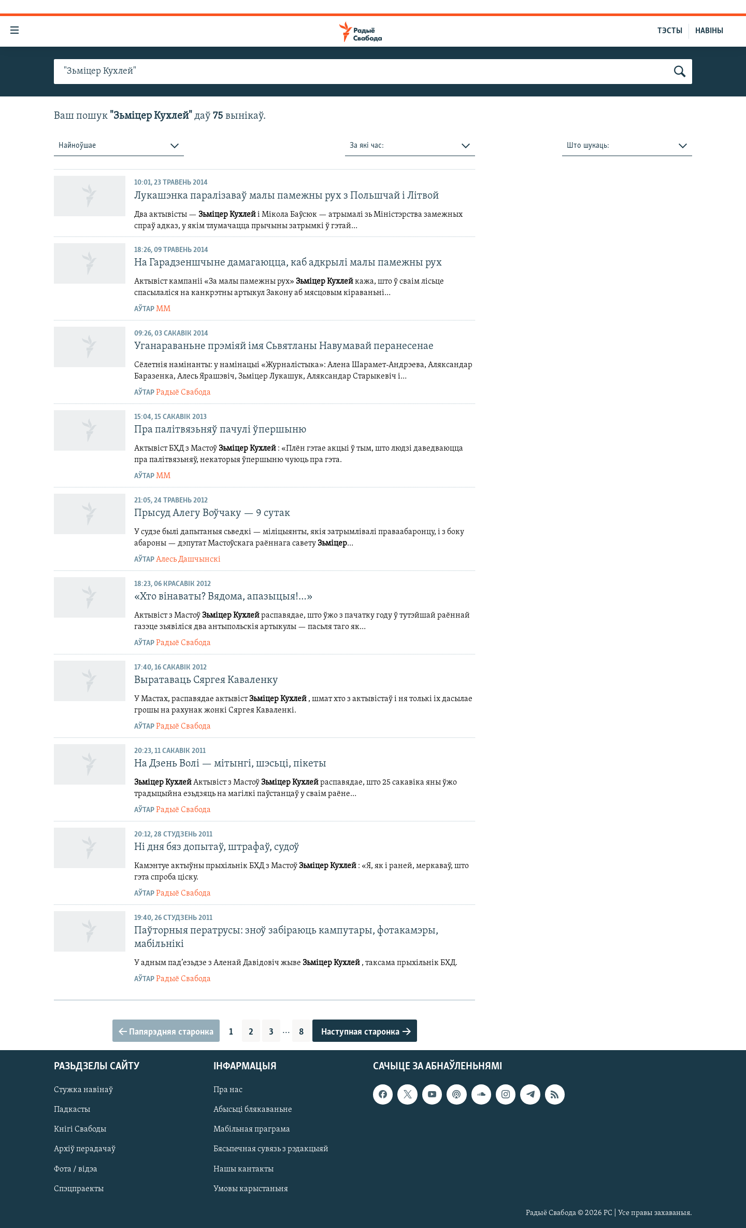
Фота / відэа (75, 1169)
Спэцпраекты (79, 1189)
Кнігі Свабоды (80, 1129)
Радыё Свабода (183, 392)
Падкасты (72, 1110)
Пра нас (227, 1090)
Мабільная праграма (251, 1129)
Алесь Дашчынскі (188, 559)
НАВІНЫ (709, 31)
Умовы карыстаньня (250, 1189)
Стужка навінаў (83, 1090)
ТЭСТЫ (669, 31)
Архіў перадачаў (85, 1149)
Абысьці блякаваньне (252, 1110)
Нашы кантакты (243, 1169)
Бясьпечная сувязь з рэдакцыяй (270, 1149)
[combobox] (119, 146)
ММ (163, 309)
